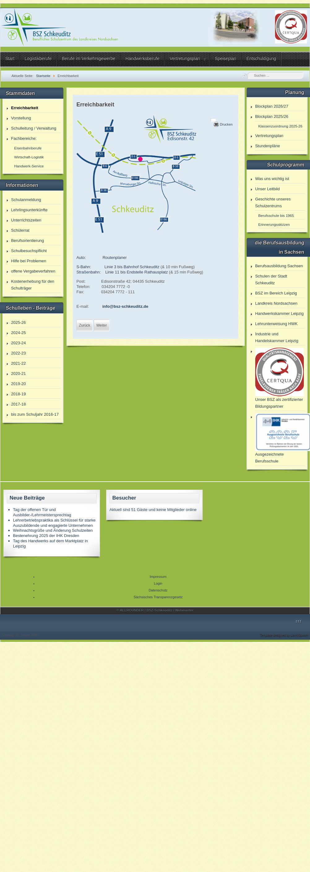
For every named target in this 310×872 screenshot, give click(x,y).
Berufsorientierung (27, 240)
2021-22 (18, 363)
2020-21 (18, 373)
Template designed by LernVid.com (284, 635)
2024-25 (18, 332)
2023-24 (18, 343)
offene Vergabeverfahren (33, 271)
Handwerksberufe (143, 58)
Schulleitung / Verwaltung (33, 128)
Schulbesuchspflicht (29, 250)
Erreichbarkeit (24, 107)
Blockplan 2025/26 (271, 116)
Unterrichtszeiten (26, 220)
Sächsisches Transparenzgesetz (158, 597)
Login (158, 583)
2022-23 (18, 353)
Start (10, 58)
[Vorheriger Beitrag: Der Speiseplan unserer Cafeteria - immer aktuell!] (84, 325)
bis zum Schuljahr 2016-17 (35, 414)
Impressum (158, 576)
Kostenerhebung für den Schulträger (32, 284)
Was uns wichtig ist (272, 178)
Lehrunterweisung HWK (276, 323)
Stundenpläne (267, 146)
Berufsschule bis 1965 (276, 215)
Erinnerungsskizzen (274, 224)
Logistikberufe (38, 58)
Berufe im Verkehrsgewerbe (88, 58)
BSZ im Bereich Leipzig (276, 293)
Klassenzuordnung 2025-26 (280, 126)
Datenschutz (158, 590)
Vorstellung (21, 118)
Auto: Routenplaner (101, 257)
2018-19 (18, 394)
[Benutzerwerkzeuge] (213, 120)
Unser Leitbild (267, 189)
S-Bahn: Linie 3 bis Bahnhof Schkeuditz (118, 266)
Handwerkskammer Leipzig (279, 313)
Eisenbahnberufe (27, 148)
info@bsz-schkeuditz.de (125, 306)
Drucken (226, 124)
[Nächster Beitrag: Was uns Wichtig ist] (101, 325)
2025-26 (18, 322)
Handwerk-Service (29, 166)
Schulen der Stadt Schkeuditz (271, 279)
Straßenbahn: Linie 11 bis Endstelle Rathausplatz (122, 272)
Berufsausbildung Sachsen (279, 266)
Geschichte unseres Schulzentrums (273, 202)
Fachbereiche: (24, 138)
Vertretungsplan (185, 58)
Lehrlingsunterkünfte (29, 210)
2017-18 (18, 404)
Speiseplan (225, 58)
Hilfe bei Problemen (28, 261)
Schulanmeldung (26, 199)
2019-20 (18, 383)
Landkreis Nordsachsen (276, 303)
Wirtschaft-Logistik (29, 157)
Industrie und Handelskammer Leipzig (276, 337)
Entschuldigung (261, 58)
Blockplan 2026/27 (271, 106)
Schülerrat (20, 230)
